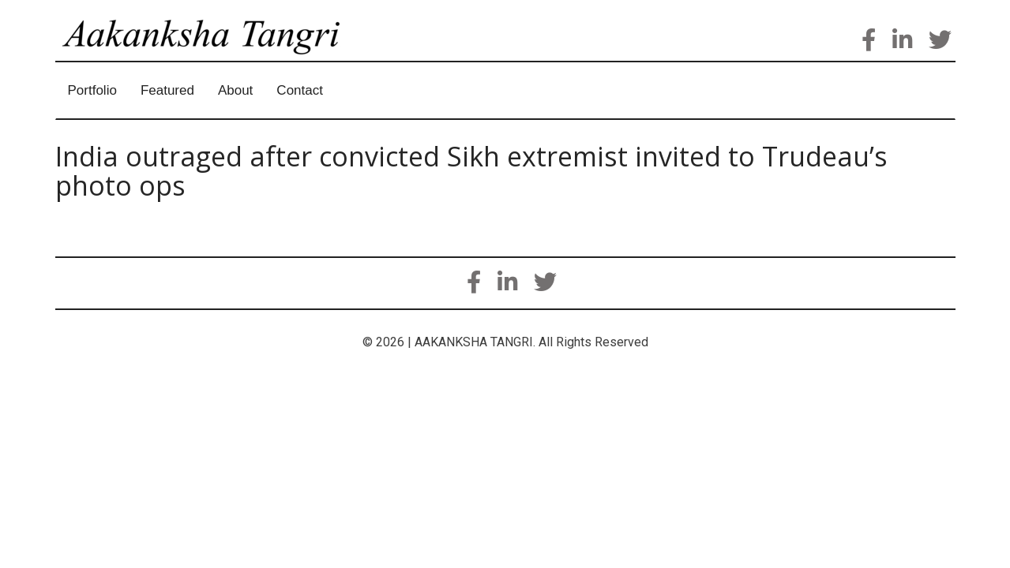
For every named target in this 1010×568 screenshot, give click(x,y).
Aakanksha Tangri (216, 52)
